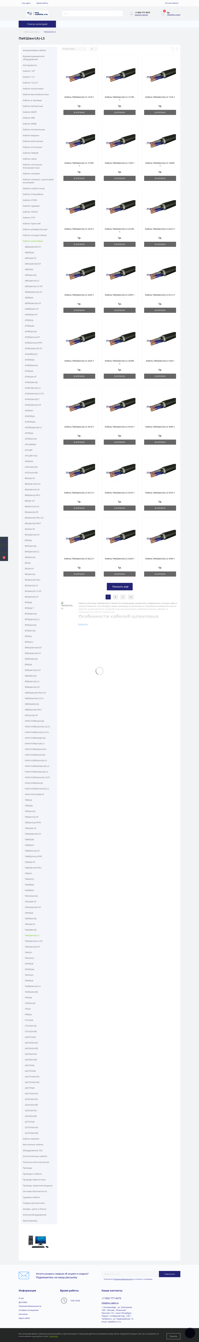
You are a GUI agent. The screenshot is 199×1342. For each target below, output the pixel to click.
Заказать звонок (141, 15)
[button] (4, 557)
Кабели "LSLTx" (30, 82)
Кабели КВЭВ (29, 123)
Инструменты (30, 65)
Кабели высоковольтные (36, 94)
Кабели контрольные (34, 129)
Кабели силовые (31, 173)
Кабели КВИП (30, 112)
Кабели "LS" (29, 76)
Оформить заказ (173, 14)
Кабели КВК (29, 117)
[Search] (121, 13)
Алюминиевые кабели (34, 50)
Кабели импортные (33, 106)
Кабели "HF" (29, 71)
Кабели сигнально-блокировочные (33, 166)
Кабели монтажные (33, 141)
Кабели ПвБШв (30, 152)
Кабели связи (30, 158)
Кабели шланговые (31, 32)
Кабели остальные (32, 147)
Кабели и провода (32, 100)
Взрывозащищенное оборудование (33, 58)
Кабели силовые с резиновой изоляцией (38, 181)
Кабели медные (31, 135)
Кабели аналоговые (33, 88)
